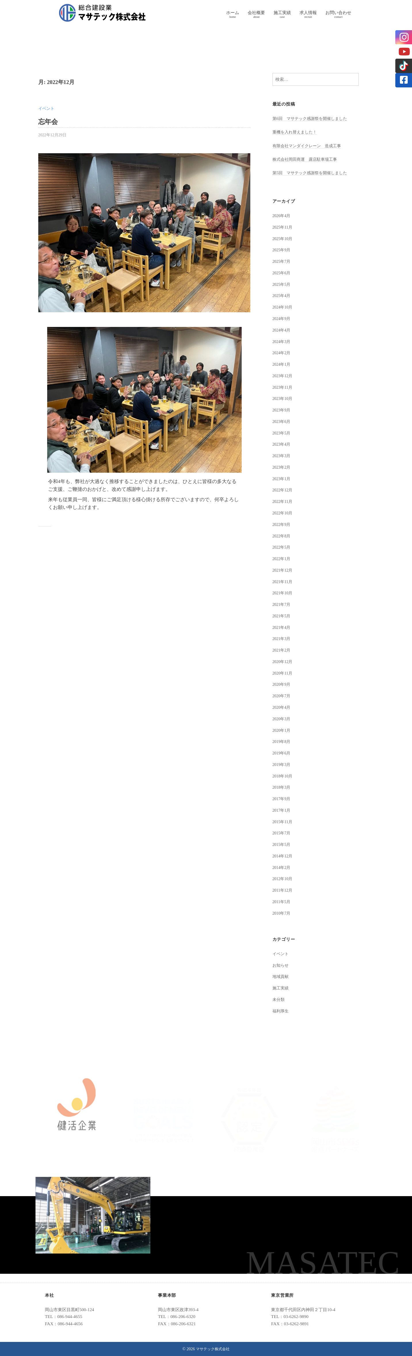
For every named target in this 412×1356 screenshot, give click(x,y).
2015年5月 (282, 844)
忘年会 (49, 121)
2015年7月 (282, 832)
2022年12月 (283, 489)
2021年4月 (282, 627)
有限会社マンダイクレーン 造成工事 (309, 145)
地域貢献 (281, 976)
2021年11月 (283, 581)
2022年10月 (283, 512)
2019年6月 (282, 752)
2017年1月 (282, 810)
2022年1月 (282, 558)
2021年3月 (282, 638)
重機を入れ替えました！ (296, 131)
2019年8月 (282, 741)
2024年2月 (282, 352)
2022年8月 (282, 535)
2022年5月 (282, 547)
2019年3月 (282, 764)
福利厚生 (281, 1010)
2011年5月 (282, 901)
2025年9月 (282, 249)
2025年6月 (282, 272)
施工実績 (282, 12)
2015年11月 (283, 821)
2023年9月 (282, 409)
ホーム (232, 12)
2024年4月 (282, 329)
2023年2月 (282, 467)
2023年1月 (282, 478)
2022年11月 (283, 501)
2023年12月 (283, 375)
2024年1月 (282, 364)
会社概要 (256, 12)
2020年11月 (283, 673)
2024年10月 (283, 306)
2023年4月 (282, 444)
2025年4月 (282, 295)
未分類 (278, 999)
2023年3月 (282, 455)
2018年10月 (283, 775)
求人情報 (308, 12)
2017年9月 (282, 798)
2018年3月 (282, 787)
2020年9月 (282, 684)
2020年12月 (283, 661)
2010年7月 (282, 913)
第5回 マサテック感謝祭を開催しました (312, 172)
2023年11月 (283, 387)
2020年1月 (282, 730)
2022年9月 (282, 524)
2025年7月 (282, 261)
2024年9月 (282, 318)
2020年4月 (282, 707)
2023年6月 (282, 421)
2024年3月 (282, 341)
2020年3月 (282, 718)
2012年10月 (283, 878)
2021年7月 (282, 604)
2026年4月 (282, 215)
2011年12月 (283, 890)
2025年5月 (282, 284)
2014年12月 (283, 855)
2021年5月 (282, 615)
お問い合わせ (338, 12)
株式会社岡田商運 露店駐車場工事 (307, 159)
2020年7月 (282, 695)
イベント (47, 108)
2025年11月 (283, 227)
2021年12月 (283, 570)
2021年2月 (282, 650)
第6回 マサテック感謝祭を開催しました (312, 118)
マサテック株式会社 (213, 1349)
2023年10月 (283, 398)
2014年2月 (282, 867)
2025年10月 (283, 238)
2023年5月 (282, 432)
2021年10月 (283, 592)
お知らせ (281, 965)
